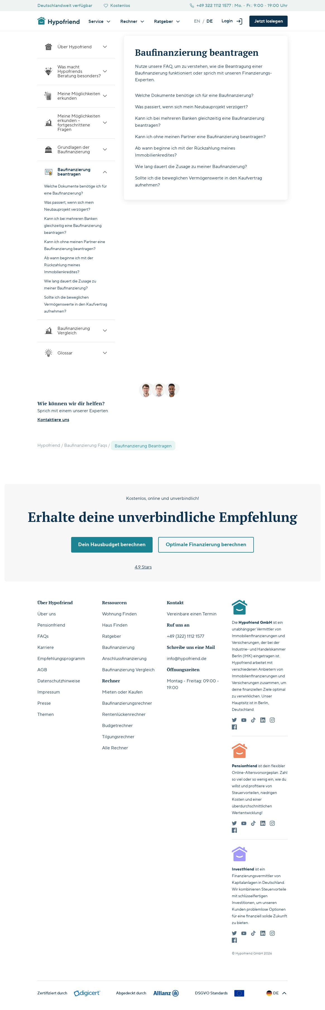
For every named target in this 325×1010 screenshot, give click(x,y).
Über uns (46, 614)
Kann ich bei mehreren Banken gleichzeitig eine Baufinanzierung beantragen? (73, 225)
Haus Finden (114, 625)
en (197, 21)
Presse (44, 703)
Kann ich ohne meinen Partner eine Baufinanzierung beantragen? (200, 137)
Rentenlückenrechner (124, 714)
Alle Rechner (115, 748)
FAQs (43, 636)
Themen (45, 714)
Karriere (45, 647)
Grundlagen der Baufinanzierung (76, 150)
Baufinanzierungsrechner (127, 703)
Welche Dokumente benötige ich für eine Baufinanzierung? (194, 95)
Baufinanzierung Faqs (85, 445)
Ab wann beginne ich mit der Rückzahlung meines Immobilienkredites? (68, 265)
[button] (232, 21)
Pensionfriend (51, 625)
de (209, 21)
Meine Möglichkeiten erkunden (76, 96)
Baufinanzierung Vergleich (76, 331)
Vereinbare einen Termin (191, 614)
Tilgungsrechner (118, 737)
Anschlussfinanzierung (124, 658)
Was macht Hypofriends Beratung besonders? (76, 71)
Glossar (76, 353)
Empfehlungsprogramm (61, 658)
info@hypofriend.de (186, 658)
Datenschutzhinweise (58, 681)
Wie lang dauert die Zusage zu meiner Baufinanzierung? (191, 166)
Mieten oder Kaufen (122, 692)
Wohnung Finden (119, 614)
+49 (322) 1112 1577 (185, 636)
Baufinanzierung (118, 647)
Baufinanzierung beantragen (76, 172)
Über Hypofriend (76, 46)
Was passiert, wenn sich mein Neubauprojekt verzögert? (191, 107)
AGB (42, 670)
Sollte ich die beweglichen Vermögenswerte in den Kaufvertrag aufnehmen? (75, 304)
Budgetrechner (117, 725)
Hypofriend (48, 445)
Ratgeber (111, 636)
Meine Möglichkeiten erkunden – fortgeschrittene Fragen (76, 122)
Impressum (48, 692)
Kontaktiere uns (53, 420)
